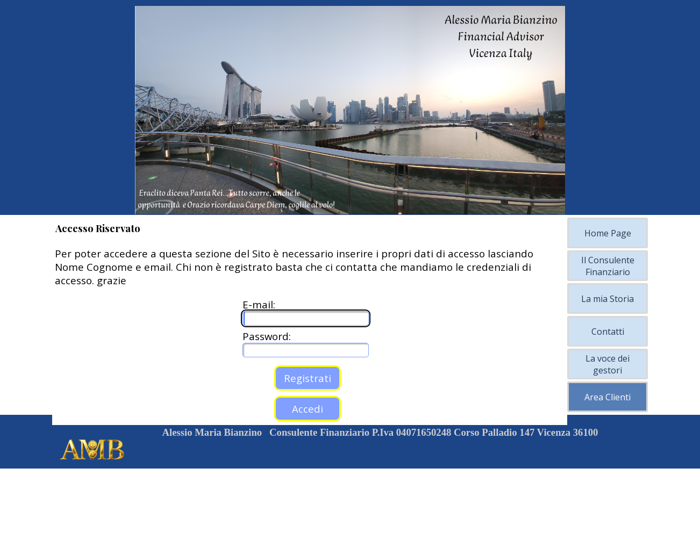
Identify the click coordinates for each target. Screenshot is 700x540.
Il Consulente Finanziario (607, 266)
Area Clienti (607, 397)
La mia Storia (607, 299)
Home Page (607, 233)
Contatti (607, 331)
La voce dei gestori (607, 364)
